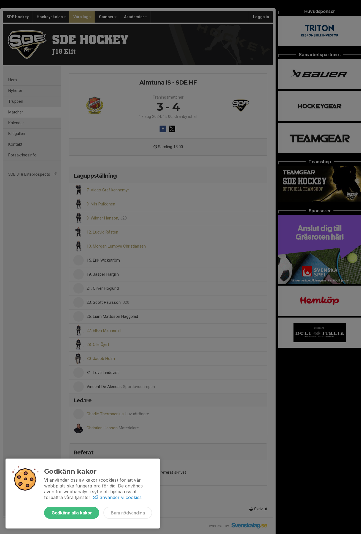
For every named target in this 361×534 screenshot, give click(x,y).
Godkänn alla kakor (72, 513)
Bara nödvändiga (128, 513)
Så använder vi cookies (117, 497)
